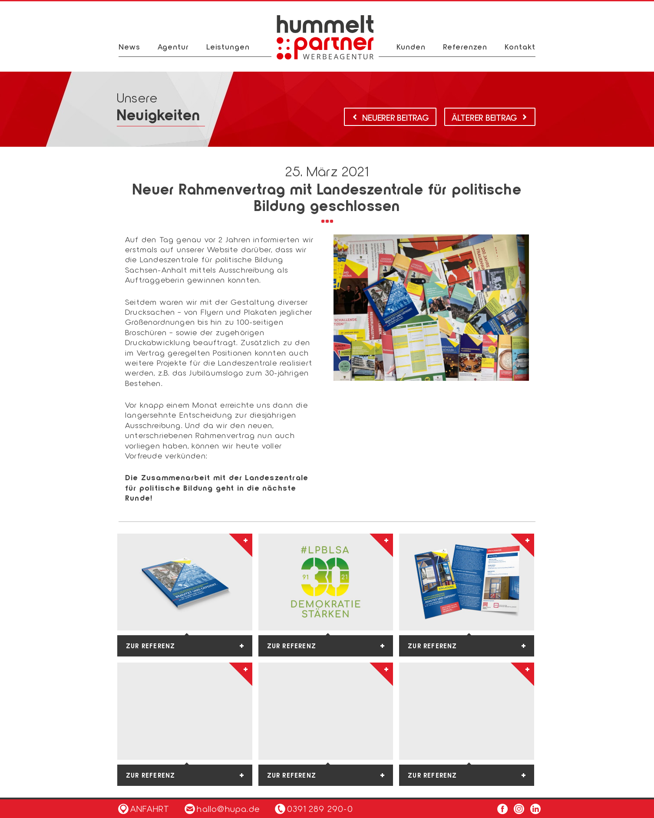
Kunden (411, 46)
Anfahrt (143, 808)
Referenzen (465, 46)
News (129, 46)
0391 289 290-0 (320, 808)
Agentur (173, 46)
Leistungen (228, 46)
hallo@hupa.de (222, 808)
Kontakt (520, 46)
